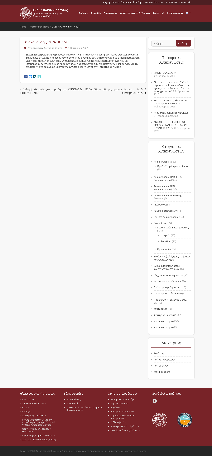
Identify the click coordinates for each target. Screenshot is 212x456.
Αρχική (106, 2)
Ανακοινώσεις (175, 12)
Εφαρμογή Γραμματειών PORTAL (39, 435)
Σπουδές (96, 12)
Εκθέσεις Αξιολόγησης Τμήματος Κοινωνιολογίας (172, 258)
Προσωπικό (110, 12)
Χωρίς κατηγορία (163, 321)
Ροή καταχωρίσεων (164, 359)
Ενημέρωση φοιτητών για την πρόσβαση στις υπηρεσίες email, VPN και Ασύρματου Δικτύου (39, 422)
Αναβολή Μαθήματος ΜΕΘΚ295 (171, 112)
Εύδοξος (26, 411)
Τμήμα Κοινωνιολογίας (50, 10)
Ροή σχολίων (161, 365)
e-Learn (26, 407)
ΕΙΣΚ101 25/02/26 (163, 72)
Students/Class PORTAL (34, 403)
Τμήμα (82, 12)
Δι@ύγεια (115, 407)
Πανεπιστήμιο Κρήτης (122, 2)
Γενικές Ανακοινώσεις (166, 217)
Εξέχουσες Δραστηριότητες (169, 275)
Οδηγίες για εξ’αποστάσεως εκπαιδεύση (36, 430)
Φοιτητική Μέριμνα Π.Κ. (123, 411)
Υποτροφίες (160, 308)
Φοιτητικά (158, 12)
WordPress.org (162, 371)
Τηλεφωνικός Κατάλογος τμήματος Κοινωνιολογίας (84, 409)
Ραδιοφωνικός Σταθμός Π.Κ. (125, 426)
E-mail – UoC (28, 399)
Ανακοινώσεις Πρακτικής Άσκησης (168, 197)
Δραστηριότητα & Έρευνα (135, 12)
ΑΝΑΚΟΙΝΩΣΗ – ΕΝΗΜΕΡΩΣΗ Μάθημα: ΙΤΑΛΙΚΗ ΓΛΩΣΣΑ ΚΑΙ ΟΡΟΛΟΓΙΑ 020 (170, 125)
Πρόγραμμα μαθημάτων (167, 287)
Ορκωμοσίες (164, 249)
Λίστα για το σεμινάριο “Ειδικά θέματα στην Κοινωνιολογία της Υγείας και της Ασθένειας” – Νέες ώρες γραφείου (172, 87)
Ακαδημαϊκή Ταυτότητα (34, 415)
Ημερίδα (165, 235)
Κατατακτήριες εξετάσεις (168, 281)
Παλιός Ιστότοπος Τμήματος (125, 430)
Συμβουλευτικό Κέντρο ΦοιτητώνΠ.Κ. (123, 417)
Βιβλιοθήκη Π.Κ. (119, 422)
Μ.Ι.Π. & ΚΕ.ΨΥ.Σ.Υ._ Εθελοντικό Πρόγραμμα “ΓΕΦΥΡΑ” (171, 102)
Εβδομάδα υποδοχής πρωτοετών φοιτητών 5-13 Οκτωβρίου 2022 (115, 91)
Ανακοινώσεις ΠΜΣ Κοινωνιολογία (164, 188)
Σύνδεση (159, 353)
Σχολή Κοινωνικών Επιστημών (149, 2)
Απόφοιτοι (160, 204)
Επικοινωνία (185, 2)
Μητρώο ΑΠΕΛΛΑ (119, 403)
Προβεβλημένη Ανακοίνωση (173, 166)
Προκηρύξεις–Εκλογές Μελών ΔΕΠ (170, 301)
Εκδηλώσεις (160, 223)
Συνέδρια (166, 241)
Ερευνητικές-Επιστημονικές (173, 227)
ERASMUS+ (171, 2)
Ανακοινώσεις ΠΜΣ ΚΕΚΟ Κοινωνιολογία (168, 178)
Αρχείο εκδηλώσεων (165, 210)
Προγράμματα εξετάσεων (168, 293)
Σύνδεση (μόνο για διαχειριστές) (39, 439)
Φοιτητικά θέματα (52, 47)
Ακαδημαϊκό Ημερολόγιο (123, 399)
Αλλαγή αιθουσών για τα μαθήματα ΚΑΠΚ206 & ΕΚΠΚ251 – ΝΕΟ (51, 91)
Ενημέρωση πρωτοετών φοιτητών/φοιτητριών (167, 267)
